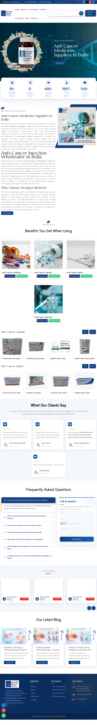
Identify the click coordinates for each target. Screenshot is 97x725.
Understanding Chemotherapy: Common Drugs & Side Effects (48, 650)
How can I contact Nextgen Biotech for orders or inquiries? (26, 500)
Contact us (34, 18)
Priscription (19, 18)
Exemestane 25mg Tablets (83, 393)
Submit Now (76, 539)
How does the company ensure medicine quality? (22, 525)
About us (24, 9)
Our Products (34, 9)
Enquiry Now (10, 276)
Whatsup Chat (22, 276)
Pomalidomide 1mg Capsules (11, 358)
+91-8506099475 (30, 2)
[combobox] (63, 523)
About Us (34, 686)
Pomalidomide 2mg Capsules (35, 358)
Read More (60, 63)
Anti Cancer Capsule (43, 272)
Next (92, 332)
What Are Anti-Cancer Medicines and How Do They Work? (80, 650)
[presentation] (89, 608)
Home (17, 9)
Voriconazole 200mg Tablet (35, 393)
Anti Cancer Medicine (11, 272)
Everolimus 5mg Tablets (57, 393)
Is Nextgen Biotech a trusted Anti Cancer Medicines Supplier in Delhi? (27, 557)
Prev (85, 332)
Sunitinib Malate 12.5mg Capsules (82, 359)
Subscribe (24, 599)
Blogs (32, 690)
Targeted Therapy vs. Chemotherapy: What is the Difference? (15, 650)
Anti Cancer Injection (43, 317)
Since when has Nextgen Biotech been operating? (23, 532)
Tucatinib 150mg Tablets (9, 393)
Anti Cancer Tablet (75, 272)
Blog (27, 18)
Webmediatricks (61, 716)
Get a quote (91, 13)
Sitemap (33, 700)
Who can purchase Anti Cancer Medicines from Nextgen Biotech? (25, 517)
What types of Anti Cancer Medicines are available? (23, 539)
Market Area (35, 696)
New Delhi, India (45, 2)
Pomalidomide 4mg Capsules (59, 358)
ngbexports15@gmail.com (12, 2)
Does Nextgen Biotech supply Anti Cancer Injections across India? (26, 547)
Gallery (43, 9)
